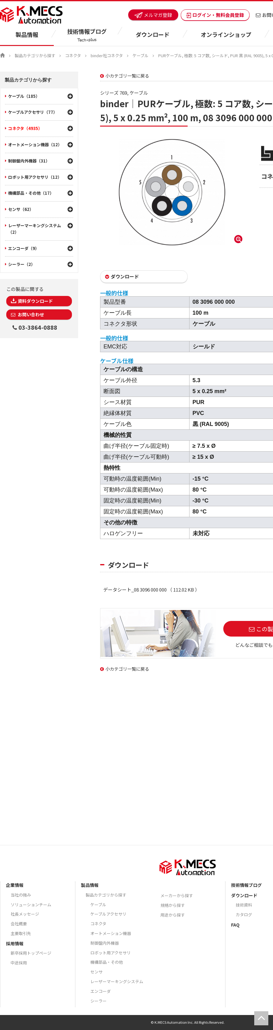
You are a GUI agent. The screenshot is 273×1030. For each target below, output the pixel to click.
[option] (172, 192)
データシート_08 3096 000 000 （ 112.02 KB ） (151, 589)
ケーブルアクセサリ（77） (32, 112)
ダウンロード (125, 276)
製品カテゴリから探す (35, 55)
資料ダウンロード (35, 301)
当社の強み (21, 895)
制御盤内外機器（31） (29, 161)
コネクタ (73, 55)
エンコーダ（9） (23, 248)
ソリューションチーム (31, 905)
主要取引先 (21, 933)
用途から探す (172, 915)
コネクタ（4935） (25, 128)
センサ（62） (20, 209)
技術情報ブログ (246, 885)
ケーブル (141, 55)
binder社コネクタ (107, 55)
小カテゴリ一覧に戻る (127, 75)
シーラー (98, 1001)
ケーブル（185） (24, 96)
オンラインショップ (226, 34)
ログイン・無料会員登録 (215, 15)
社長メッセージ (25, 914)
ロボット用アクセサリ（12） (35, 177)
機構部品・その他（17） (31, 193)
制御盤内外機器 (104, 943)
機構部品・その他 (106, 962)
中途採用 (19, 963)
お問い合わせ (30, 314)
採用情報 (14, 943)
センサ (96, 972)
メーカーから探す (176, 895)
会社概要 (19, 924)
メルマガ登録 (153, 15)
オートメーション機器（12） (35, 145)
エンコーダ (100, 991)
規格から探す (172, 905)
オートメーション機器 (110, 933)
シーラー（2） (21, 264)
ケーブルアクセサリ (108, 914)
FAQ (235, 925)
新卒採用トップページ (31, 953)
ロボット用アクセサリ (110, 953)
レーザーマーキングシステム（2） (34, 228)
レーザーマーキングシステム (116, 981)
